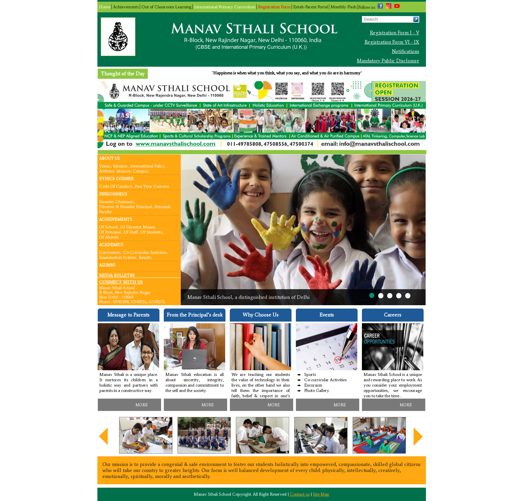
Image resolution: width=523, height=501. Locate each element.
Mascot (123, 170)
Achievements (126, 6)
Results (145, 257)
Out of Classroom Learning (166, 6)
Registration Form (274, 6)
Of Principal (110, 231)
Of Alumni (108, 236)
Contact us (300, 494)
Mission (120, 165)
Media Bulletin (116, 275)
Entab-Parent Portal (310, 6)
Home (104, 6)
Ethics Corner (116, 178)
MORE (141, 405)
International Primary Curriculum (224, 6)
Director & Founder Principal (125, 206)
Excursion (313, 385)
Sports (310, 374)
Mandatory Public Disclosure (388, 61)
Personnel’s (113, 194)
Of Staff (130, 231)
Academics (111, 244)
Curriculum (109, 252)
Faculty (105, 211)
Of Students (151, 231)
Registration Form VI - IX (392, 42)
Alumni (107, 265)
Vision (104, 165)
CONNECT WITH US (121, 282)
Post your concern (152, 186)
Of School (108, 226)
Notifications (405, 51)
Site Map (321, 494)
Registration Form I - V (394, 33)
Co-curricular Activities (145, 252)
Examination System (117, 257)
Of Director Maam (137, 226)
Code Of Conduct (115, 186)
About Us (109, 158)
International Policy (147, 165)
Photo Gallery (316, 390)
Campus (140, 170)
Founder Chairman (116, 201)
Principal (162, 206)
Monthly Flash (344, 6)
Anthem (106, 170)
